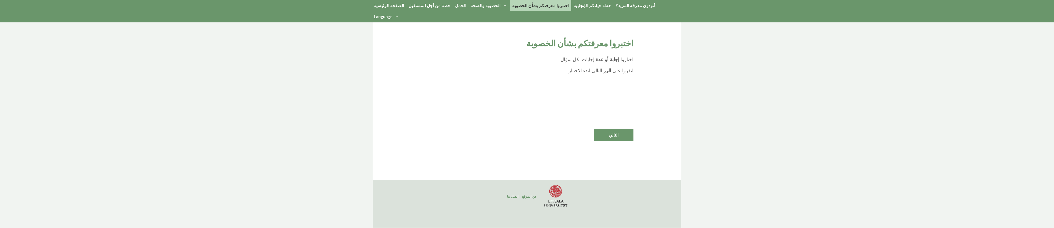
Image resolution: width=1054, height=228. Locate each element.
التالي (613, 135)
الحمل (460, 5)
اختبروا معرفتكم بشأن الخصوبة (540, 5)
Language (383, 16)
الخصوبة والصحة (486, 5)
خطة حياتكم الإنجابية (592, 5)
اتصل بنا (513, 196)
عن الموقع (529, 196)
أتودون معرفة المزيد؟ (635, 5)
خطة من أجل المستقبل (429, 5)
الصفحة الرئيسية (389, 5)
